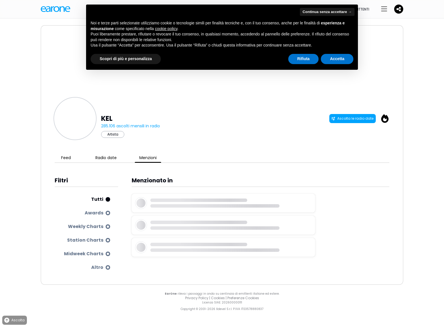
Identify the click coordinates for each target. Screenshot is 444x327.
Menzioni (148, 158)
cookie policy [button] (166, 28)
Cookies (218, 298)
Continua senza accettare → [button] (327, 12)
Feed (66, 158)
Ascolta (14, 320)
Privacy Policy (196, 298)
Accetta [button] (337, 58)
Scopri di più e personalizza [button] (126, 58)
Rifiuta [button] (303, 58)
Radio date (106, 158)
